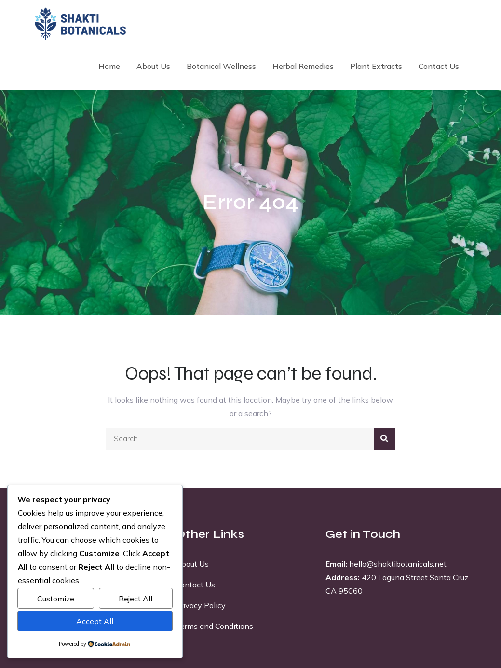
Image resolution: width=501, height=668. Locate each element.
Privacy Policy (201, 605)
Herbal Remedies (303, 66)
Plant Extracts (376, 66)
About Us (153, 66)
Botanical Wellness (221, 66)
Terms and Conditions (214, 626)
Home (109, 66)
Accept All (94, 621)
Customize (55, 598)
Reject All (135, 598)
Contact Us (439, 66)
